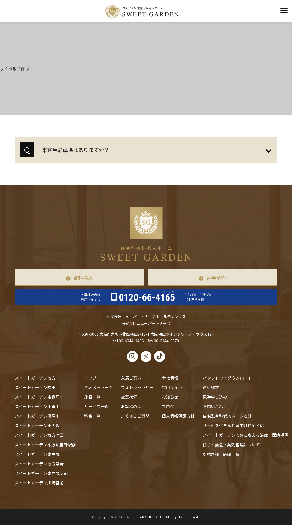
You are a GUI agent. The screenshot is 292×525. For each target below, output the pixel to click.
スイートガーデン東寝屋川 (39, 397)
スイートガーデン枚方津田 (39, 435)
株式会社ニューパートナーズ (146, 323)
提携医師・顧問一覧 (221, 454)
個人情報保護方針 (178, 416)
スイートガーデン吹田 (35, 387)
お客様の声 (131, 406)
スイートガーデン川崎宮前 (39, 482)
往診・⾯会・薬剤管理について (231, 444)
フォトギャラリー (137, 387)
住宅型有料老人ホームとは (227, 416)
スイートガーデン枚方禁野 (39, 463)
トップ (90, 378)
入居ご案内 (131, 378)
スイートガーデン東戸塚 (37, 454)
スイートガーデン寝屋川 (37, 416)
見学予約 (216, 277)
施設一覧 (92, 397)
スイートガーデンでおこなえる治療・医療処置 (245, 435)
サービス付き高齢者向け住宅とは (233, 425)
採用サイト (172, 387)
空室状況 (129, 397)
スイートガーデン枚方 (35, 378)
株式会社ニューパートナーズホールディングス (146, 316)
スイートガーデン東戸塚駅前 (41, 473)
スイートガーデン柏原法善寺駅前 (45, 444)
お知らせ (170, 397)
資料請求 (83, 277)
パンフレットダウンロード (227, 378)
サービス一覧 (96, 406)
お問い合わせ (215, 406)
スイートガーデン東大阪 (37, 425)
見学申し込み (215, 397)
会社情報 (170, 378)
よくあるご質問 (135, 416)
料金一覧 (92, 416)
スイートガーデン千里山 (37, 406)
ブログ (168, 406)
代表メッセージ (98, 387)
